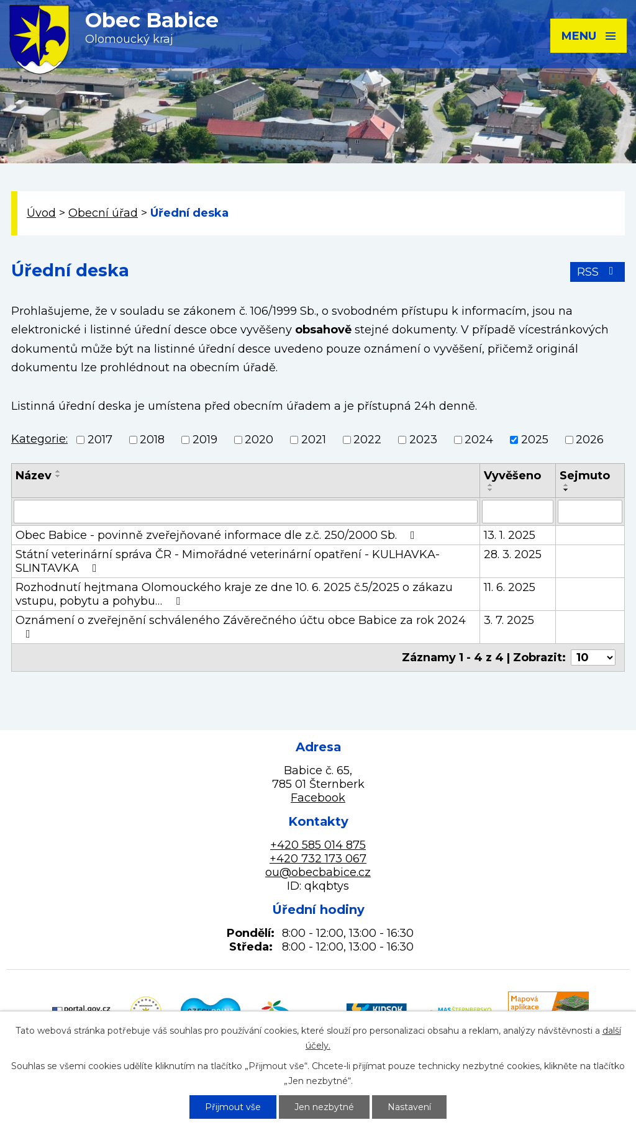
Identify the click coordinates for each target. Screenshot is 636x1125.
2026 (590, 439)
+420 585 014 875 (318, 845)
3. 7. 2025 (509, 620)
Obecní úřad (103, 213)
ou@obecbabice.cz (318, 872)
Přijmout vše (233, 1107)
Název (34, 475)
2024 (479, 439)
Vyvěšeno (512, 475)
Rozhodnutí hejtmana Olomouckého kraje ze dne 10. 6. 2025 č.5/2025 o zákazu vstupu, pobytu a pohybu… (234, 594)
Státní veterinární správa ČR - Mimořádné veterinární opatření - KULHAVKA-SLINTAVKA (228, 561)
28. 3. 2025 (513, 554)
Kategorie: (39, 439)
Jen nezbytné (324, 1107)
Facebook (318, 798)
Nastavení (409, 1107)
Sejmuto (585, 475)
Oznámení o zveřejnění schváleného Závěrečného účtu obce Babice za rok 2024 (241, 626)
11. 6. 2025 (509, 587)
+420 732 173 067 (318, 858)
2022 (367, 439)
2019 (205, 439)
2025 (534, 439)
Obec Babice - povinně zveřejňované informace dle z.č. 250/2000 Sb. (218, 535)
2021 (313, 439)
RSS (598, 272)
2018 (152, 439)
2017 (100, 439)
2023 (423, 439)
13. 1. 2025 (509, 535)
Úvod (41, 213)
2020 (259, 439)
